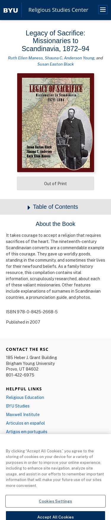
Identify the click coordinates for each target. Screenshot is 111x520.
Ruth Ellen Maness (25, 57)
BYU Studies (18, 405)
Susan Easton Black (55, 63)
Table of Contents (55, 207)
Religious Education (25, 397)
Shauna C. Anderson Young (69, 57)
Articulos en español (25, 423)
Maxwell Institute (23, 414)
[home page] (10, 10)
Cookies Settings (55, 504)
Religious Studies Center (58, 10)
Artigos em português (26, 431)
